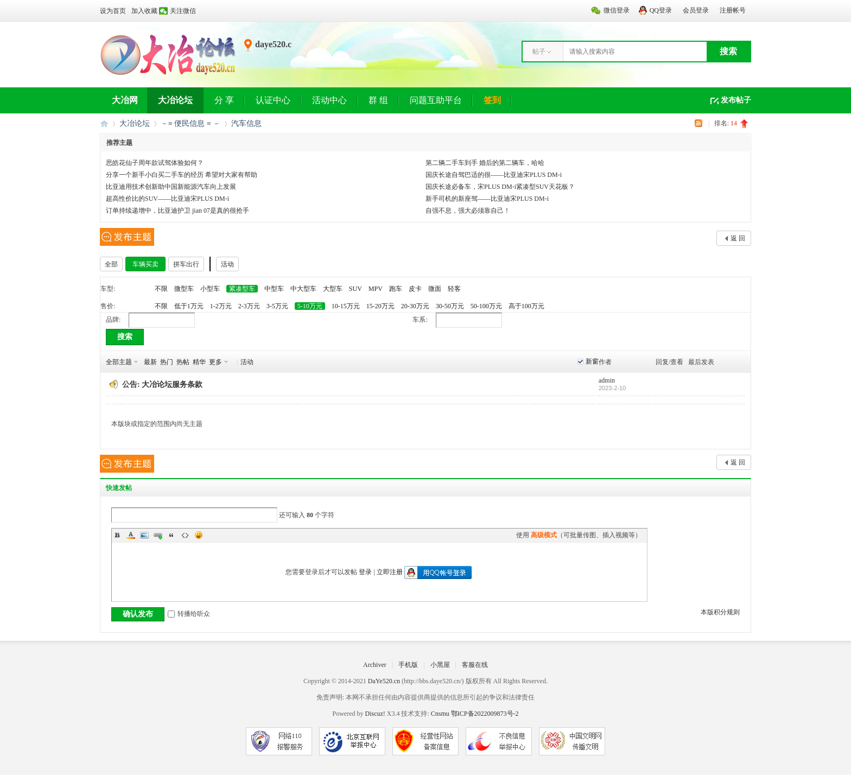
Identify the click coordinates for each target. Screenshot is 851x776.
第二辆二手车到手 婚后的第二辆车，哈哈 (485, 163)
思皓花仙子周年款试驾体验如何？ (155, 163)
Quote (171, 535)
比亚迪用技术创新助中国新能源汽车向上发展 (171, 186)
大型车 (332, 288)
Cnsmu (441, 713)
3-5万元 (277, 306)
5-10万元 (309, 306)
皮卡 (415, 288)
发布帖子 (736, 100)
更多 (215, 362)
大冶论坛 (175, 100)
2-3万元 (249, 306)
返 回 (738, 238)
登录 (365, 572)
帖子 (538, 51)
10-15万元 (346, 306)
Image (144, 535)
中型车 (274, 288)
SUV (355, 288)
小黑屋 (440, 665)
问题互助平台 (436, 100)
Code (185, 535)
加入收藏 (144, 11)
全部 (111, 264)
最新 (150, 362)
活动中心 (329, 100)
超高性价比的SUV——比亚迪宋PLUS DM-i (167, 198)
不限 (161, 288)
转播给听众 (189, 614)
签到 (492, 100)
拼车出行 (186, 264)
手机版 (408, 665)
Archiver (374, 665)
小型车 (210, 288)
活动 (227, 264)
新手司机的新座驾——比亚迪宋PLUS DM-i (487, 198)
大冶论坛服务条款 (172, 384)
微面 (434, 288)
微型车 (184, 288)
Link (158, 535)
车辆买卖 (145, 264)
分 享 (224, 100)
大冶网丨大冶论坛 (104, 123)
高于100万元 (526, 306)
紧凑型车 (242, 288)
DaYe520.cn (384, 681)
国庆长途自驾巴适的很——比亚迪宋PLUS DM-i (494, 175)
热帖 (182, 362)
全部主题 (119, 362)
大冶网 (125, 100)
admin (607, 380)
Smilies (198, 535)
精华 (199, 362)
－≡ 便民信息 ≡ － (190, 123)
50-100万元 (486, 306)
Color (130, 535)
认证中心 (273, 100)
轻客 (454, 288)
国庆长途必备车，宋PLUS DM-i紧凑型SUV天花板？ (500, 186)
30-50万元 (450, 306)
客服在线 (475, 665)
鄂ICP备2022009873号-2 (485, 713)
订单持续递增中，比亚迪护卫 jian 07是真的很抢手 (177, 210)
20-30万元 (415, 306)
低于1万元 (189, 306)
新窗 (592, 361)
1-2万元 (221, 306)
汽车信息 (246, 123)
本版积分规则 (720, 612)
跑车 (395, 288)
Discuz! (375, 713)
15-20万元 (380, 306)
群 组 (378, 100)
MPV (376, 288)
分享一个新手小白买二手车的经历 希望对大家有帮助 (181, 175)
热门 (166, 362)
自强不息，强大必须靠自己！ (468, 210)
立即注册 (390, 572)
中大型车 (303, 288)
